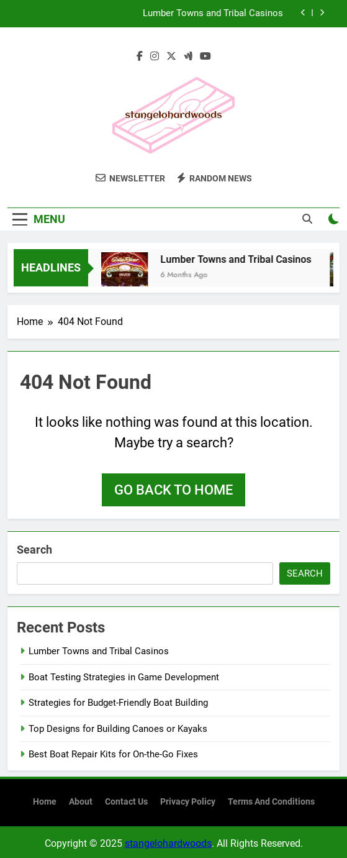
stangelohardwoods (168, 843)
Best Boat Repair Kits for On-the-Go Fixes (113, 754)
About (80, 801)
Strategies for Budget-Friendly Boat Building (118, 702)
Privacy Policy (187, 801)
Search (34, 549)
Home (44, 801)
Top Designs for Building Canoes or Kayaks (118, 728)
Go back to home (173, 490)
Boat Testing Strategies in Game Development (124, 677)
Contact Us (126, 801)
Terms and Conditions (271, 801)
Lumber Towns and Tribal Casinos (213, 14)
